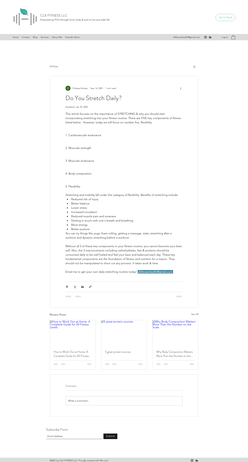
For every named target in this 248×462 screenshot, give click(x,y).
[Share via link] (90, 286)
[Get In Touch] (225, 17)
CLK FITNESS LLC (53, 15)
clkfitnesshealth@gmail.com (186, 37)
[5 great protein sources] (124, 333)
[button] (233, 37)
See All (194, 314)
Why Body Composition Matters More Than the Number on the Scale (174, 354)
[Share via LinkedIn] (82, 286)
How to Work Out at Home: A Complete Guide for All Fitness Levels (71, 354)
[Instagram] (205, 37)
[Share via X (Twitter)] (74, 286)
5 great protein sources (118, 352)
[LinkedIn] (210, 37)
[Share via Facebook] (66, 286)
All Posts (54, 66)
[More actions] (181, 88)
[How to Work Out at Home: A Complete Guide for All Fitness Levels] (73, 333)
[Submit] (110, 436)
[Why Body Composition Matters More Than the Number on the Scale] (175, 333)
